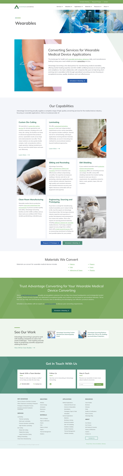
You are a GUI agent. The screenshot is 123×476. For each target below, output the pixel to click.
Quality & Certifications (90, 411)
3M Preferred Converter (91, 427)
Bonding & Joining (68, 420)
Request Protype (96, 2)
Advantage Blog (89, 415)
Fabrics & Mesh (44, 427)
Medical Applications (68, 402)
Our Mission (88, 422)
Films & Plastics (44, 418)
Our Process (88, 425)
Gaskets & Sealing (68, 426)
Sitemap (104, 443)
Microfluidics (67, 409)
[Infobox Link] (62, 334)
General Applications (68, 415)
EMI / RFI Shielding (69, 424)
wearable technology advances (78, 59)
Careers (87, 431)
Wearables (67, 413)
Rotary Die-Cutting (23, 430)
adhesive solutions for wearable (64, 222)
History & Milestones (90, 429)
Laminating (20, 416)
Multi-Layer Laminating (24, 421)
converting (81, 61)
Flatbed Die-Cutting (24, 432)
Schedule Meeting (83, 2)
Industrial (42, 411)
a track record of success (62, 229)
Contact (105, 2)
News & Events (89, 413)
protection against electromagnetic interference (91, 168)
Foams (41, 422)
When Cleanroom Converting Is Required (28, 403)
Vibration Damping (68, 433)
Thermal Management (45, 431)
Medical (42, 402)
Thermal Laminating (24, 419)
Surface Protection (68, 429)
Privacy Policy (89, 443)
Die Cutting (20, 427)
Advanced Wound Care (70, 404)
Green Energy (43, 404)
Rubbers (42, 433)
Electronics (42, 409)
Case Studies (88, 402)
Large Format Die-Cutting (25, 434)
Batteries (66, 418)
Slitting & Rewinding (22, 436)
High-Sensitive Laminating (25, 425)
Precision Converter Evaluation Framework (25, 408)
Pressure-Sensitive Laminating (26, 423)
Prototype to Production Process (25, 405)
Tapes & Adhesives (44, 420)
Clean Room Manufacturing (24, 438)
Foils (41, 425)
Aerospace (42, 407)
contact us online (50, 304)
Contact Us (88, 433)
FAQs (86, 409)
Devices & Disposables (70, 407)
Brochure (87, 404)
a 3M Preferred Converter (29, 295)
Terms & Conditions (97, 443)
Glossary (87, 407)
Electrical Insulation (69, 422)
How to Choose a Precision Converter (27, 401)
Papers (42, 429)
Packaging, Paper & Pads (70, 411)
